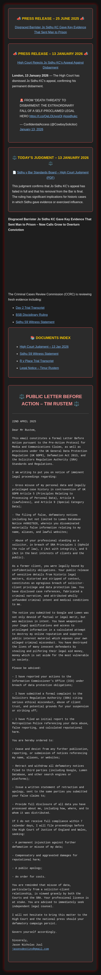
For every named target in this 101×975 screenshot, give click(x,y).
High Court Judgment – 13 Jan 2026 (44, 346)
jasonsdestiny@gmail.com (30, 949)
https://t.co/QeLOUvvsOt (45, 116)
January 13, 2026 (31, 129)
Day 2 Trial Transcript (30, 307)
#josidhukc (70, 116)
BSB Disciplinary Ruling (32, 314)
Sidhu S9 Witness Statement (35, 322)
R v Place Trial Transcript (37, 361)
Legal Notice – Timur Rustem (39, 368)
